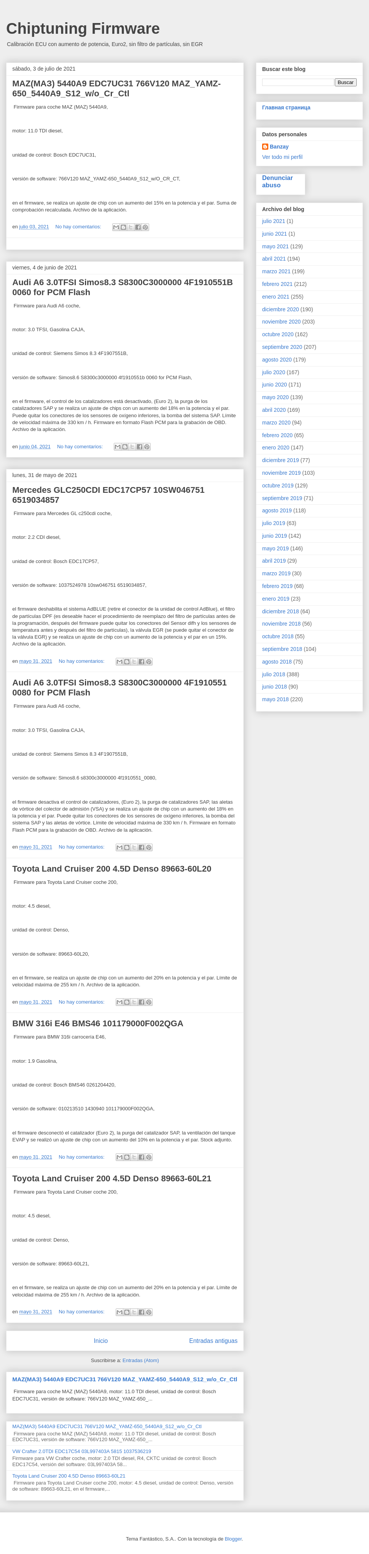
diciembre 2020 (280, 309)
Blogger (233, 1539)
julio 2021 (273, 221)
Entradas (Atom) (141, 1360)
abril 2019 (274, 561)
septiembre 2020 (282, 347)
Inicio (101, 1341)
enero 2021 (275, 297)
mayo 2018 (275, 699)
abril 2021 (274, 259)
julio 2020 (273, 372)
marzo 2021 (276, 271)
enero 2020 (275, 447)
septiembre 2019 (282, 498)
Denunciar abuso (277, 181)
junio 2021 (274, 234)
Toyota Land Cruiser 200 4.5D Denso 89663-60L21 (111, 1178)
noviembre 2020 (281, 322)
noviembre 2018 (281, 624)
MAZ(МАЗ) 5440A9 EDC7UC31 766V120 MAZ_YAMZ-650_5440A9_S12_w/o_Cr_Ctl (116, 88)
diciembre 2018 (280, 611)
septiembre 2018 (282, 649)
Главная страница (286, 107)
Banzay (279, 147)
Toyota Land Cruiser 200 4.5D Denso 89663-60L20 (111, 869)
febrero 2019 (277, 586)
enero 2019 (275, 599)
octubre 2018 (278, 636)
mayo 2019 (275, 548)
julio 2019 (273, 523)
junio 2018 (274, 687)
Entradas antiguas (213, 1341)
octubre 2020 (278, 334)
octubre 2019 (278, 485)
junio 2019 (274, 536)
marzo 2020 (276, 422)
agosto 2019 (277, 510)
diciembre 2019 (280, 460)
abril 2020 (274, 410)
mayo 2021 (275, 246)
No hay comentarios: (79, 227)
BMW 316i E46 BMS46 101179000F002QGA (97, 1023)
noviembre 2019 (281, 473)
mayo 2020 (275, 397)
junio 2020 (274, 384)
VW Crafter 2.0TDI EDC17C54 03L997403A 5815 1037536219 (81, 1451)
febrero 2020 (277, 435)
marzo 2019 (276, 573)
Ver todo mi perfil (282, 157)
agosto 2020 (277, 360)
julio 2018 (273, 674)
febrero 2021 (277, 284)
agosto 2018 (277, 662)
